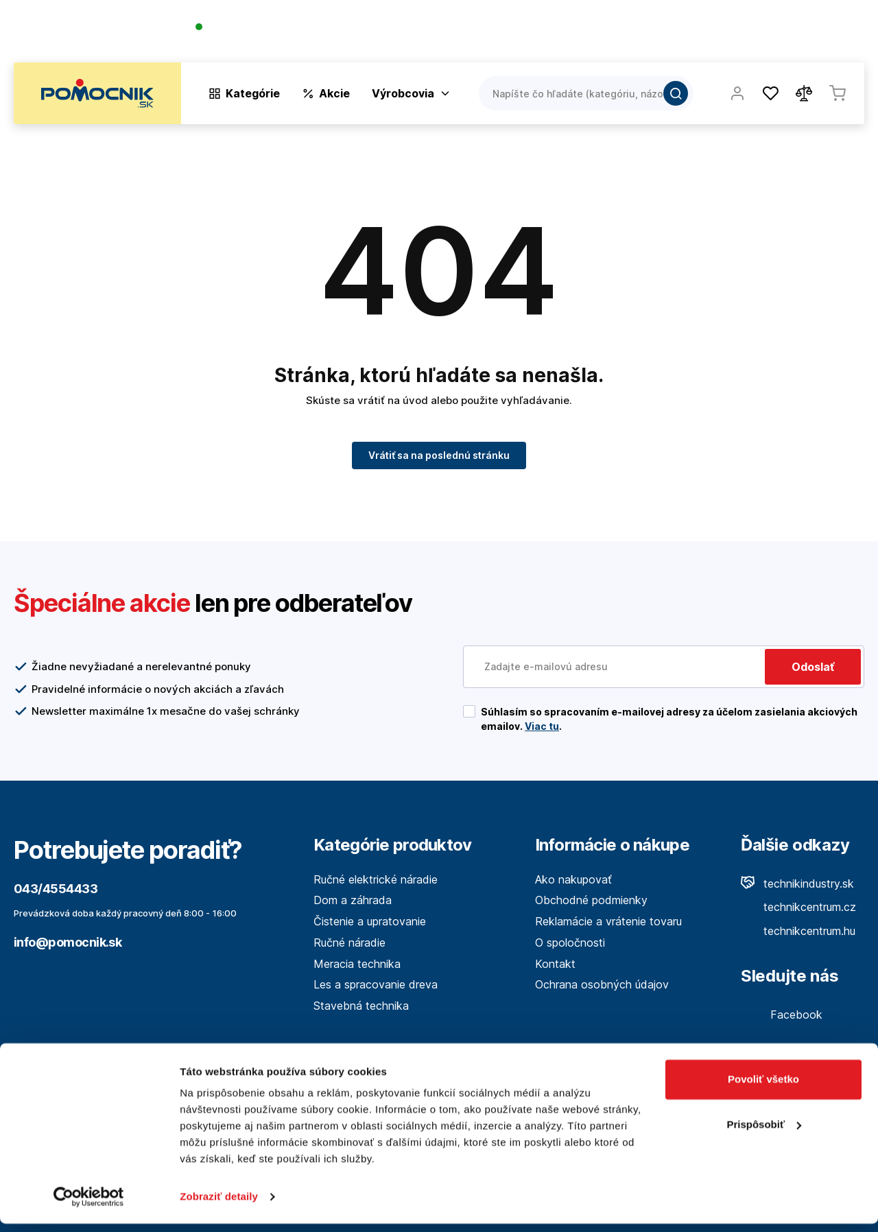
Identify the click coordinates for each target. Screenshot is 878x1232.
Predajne (783, 34)
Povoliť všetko (763, 1087)
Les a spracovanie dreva (375, 984)
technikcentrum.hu (798, 931)
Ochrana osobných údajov (602, 984)
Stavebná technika (361, 1005)
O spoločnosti (666, 34)
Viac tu (542, 726)
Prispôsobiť (763, 1132)
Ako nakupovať (573, 879)
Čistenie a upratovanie (369, 921)
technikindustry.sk (797, 883)
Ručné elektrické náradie (375, 879)
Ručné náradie (349, 942)
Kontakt (843, 34)
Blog (731, 34)
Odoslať (813, 667)
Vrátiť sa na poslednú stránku (439, 455)
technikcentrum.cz (798, 907)
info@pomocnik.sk (67, 942)
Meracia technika (357, 964)
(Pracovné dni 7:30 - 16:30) (259, 41)
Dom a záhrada (352, 900)
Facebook (781, 1014)
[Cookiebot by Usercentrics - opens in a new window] (89, 1205)
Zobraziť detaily (219, 1205)
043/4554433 (244, 28)
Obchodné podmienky (591, 900)
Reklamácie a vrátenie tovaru (608, 921)
